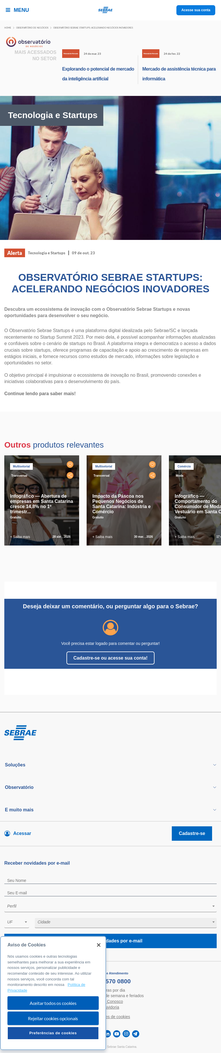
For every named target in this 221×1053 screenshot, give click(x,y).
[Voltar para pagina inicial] (110, 733)
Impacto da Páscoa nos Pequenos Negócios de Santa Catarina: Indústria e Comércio (121, 504)
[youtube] (116, 1033)
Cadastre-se (192, 833)
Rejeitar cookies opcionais (53, 1018)
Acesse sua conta (195, 10)
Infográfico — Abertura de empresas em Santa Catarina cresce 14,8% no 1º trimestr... (41, 504)
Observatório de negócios (32, 27)
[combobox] (110, 907)
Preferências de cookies (53, 1033)
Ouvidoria (110, 1007)
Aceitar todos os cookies (53, 1003)
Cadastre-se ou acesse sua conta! (110, 658)
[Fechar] (98, 945)
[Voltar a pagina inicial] (110, 10)
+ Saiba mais (20, 537)
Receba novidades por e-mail (110, 940)
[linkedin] (107, 1033)
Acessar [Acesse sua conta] (22, 833)
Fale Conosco (110, 1001)
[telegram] (135, 1033)
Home (7, 27)
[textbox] (113, 906)
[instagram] (126, 1033)
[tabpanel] (43, 500)
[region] (53, 993)
